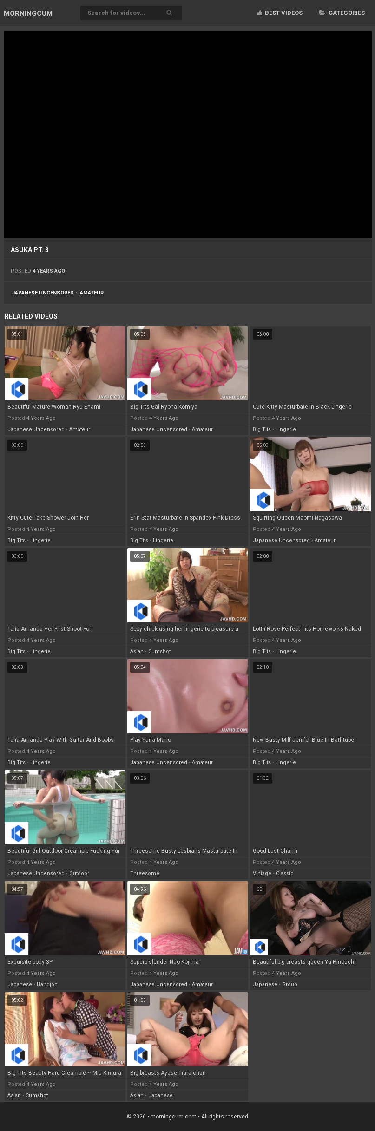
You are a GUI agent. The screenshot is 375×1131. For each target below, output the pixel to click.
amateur (92, 293)
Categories (342, 12)
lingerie (286, 429)
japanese (19, 984)
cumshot (159, 651)
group (289, 984)
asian (137, 651)
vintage (262, 873)
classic (285, 873)
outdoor (79, 873)
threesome (144, 873)
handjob (47, 984)
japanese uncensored (43, 293)
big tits (262, 429)
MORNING (28, 13)
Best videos (280, 12)
